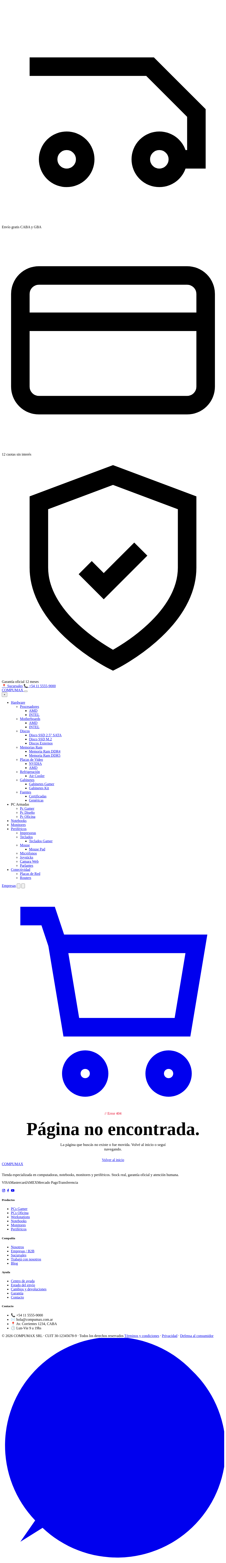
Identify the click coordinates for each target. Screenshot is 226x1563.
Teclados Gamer (41, 841)
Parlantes (26, 865)
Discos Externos (41, 743)
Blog (14, 1263)
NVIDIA (35, 764)
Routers (25, 878)
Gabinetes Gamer (41, 784)
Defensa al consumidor (197, 1336)
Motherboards (30, 719)
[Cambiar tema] (18, 886)
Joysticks (26, 857)
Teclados (26, 837)
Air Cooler (37, 776)
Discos (25, 731)
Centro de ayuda (23, 1281)
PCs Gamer (19, 1209)
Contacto (17, 1297)
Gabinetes (27, 780)
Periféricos (18, 829)
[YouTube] (12, 1191)
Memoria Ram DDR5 (44, 755)
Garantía (17, 1293)
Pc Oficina (27, 817)
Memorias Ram (31, 747)
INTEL (34, 715)
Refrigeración (30, 772)
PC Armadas (20, 804)
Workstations (20, 1217)
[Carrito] (113, 1109)
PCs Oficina (20, 1213)
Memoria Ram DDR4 (44, 751)
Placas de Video (31, 759)
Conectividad (20, 870)
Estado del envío (23, 1285)
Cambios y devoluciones (28, 1289)
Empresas (9, 886)
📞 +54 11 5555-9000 (40, 686)
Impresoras (28, 833)
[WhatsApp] (113, 1559)
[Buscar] (23, 886)
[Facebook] (8, 1191)
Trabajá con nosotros (26, 1259)
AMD (33, 711)
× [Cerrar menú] (4, 694)
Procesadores (29, 706)
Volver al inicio (113, 1160)
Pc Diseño (27, 812)
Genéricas (36, 800)
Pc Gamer (27, 808)
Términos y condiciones (141, 1336)
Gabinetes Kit (39, 788)
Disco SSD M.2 (40, 739)
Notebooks (18, 821)
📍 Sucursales (12, 686)
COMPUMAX (12, 1164)
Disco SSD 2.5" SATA (45, 735)
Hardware (18, 702)
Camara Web (29, 861)
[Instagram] (3, 1191)
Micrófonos (28, 853)
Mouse (25, 845)
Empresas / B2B (22, 1251)
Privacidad (169, 1336)
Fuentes (25, 792)
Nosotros (17, 1247)
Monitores (18, 825)
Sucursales (18, 1255)
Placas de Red (30, 874)
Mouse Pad (37, 849)
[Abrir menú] (26, 691)
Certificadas (37, 796)
